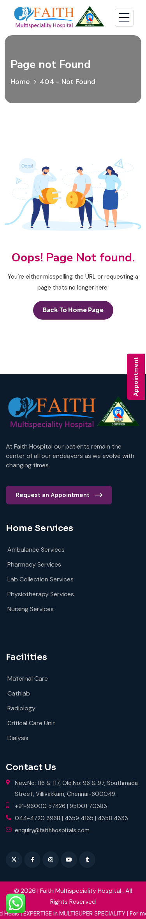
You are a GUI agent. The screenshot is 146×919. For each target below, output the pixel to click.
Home (22, 81)
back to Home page (73, 310)
